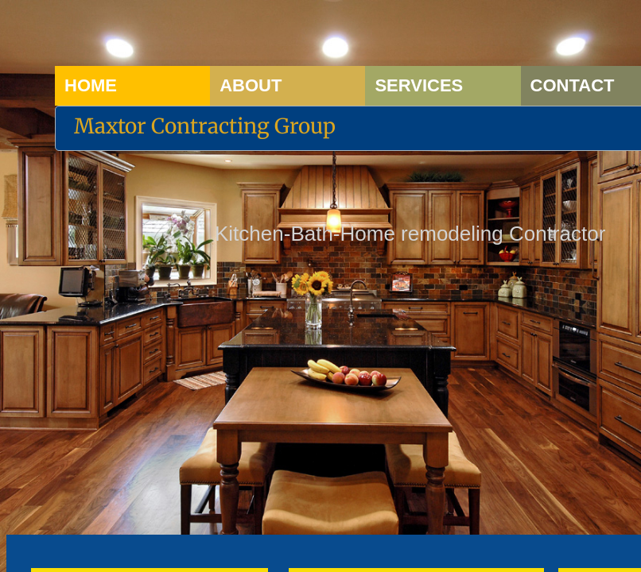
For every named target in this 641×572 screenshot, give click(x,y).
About (250, 85)
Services (419, 85)
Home (90, 85)
